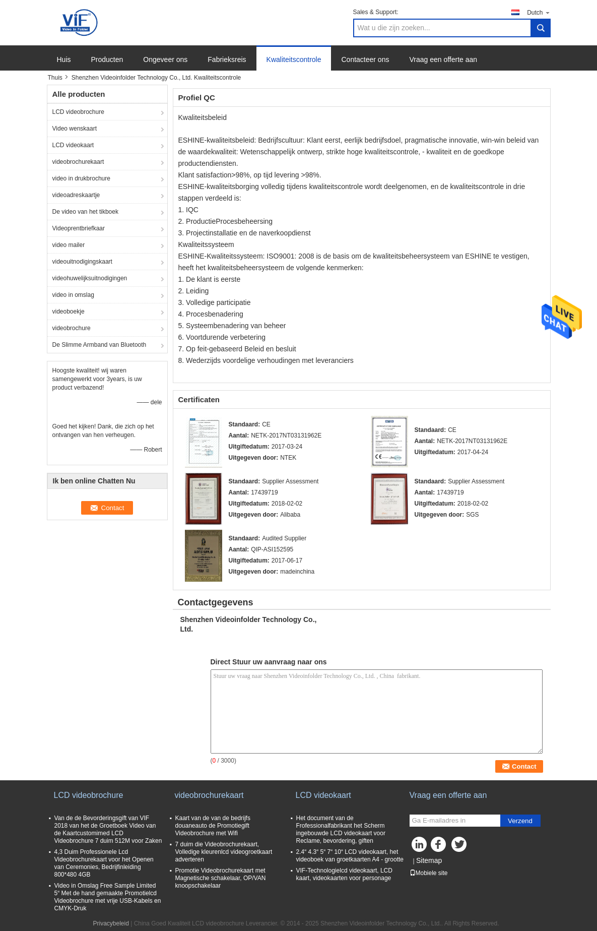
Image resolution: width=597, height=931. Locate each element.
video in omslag (73, 294)
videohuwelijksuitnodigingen (89, 278)
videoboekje (68, 311)
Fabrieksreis (227, 59)
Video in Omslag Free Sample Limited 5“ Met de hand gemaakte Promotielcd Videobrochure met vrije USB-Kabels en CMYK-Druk (107, 897)
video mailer (68, 245)
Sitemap (429, 860)
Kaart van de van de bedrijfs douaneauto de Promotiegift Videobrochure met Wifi (212, 826)
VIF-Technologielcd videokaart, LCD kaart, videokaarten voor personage (344, 874)
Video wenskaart (74, 128)
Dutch (538, 12)
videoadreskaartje (76, 195)
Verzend (520, 821)
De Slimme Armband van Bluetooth (99, 344)
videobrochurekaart (78, 161)
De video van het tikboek (85, 211)
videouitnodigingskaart (82, 261)
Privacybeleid (111, 923)
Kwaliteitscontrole (294, 59)
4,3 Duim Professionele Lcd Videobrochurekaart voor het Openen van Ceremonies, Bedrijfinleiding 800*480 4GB (104, 863)
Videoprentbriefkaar (78, 228)
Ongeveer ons (165, 59)
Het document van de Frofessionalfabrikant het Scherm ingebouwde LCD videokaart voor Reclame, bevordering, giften (340, 829)
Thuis (55, 77)
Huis (64, 59)
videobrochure (71, 328)
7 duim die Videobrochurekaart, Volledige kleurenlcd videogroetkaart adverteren (224, 852)
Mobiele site (429, 873)
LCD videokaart (73, 145)
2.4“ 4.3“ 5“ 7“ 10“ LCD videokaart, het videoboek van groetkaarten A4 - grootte (350, 855)
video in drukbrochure (81, 178)
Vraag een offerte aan (443, 59)
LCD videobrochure (78, 111)
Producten (107, 59)
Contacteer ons (365, 59)
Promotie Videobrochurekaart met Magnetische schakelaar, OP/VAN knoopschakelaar (220, 878)
